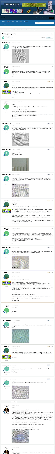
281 (7, 52)
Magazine (3, 21)
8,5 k (6, 95)
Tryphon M (6, 81)
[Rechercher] (41, 23)
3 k (6, 112)
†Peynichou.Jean (6, 42)
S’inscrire (51, 17)
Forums (8, 22)
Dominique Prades (6, 406)
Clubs (17, 21)
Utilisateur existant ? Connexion (42, 17)
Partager (43, 37)
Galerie (12, 21)
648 (7, 415)
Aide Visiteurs (4, 24)
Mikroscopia (4, 17)
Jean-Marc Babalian (6, 67)
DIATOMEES (14, 38)
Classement (26, 21)
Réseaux (21, 21)
